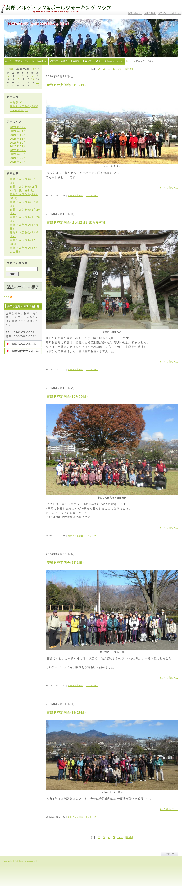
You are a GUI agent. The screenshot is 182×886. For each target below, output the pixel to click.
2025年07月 (18, 150)
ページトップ (169, 853)
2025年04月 (18, 161)
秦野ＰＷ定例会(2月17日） (67, 85)
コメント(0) (92, 195)
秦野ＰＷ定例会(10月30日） (68, 396)
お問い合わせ (135, 13)
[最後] (129, 68)
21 (37, 82)
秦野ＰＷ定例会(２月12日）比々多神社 (76, 222)
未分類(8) (16, 102)
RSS (6, 297)
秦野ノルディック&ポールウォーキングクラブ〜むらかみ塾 (57, 7)
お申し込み (150, 13)
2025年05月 (18, 157)
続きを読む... (169, 187)
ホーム (128, 61)
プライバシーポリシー (169, 13)
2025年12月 (18, 134)
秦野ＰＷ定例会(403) (24, 106)
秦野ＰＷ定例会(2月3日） (66, 562)
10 (18, 79)
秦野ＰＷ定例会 (75, 195)
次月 (35, 69)
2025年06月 (18, 154)
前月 (11, 69)
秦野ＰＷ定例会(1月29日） (67, 712)
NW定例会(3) (19, 110)
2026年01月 (18, 131)
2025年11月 (18, 138)
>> (120, 68)
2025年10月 (18, 142)
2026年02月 (18, 127)
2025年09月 (18, 146)
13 (32, 79)
